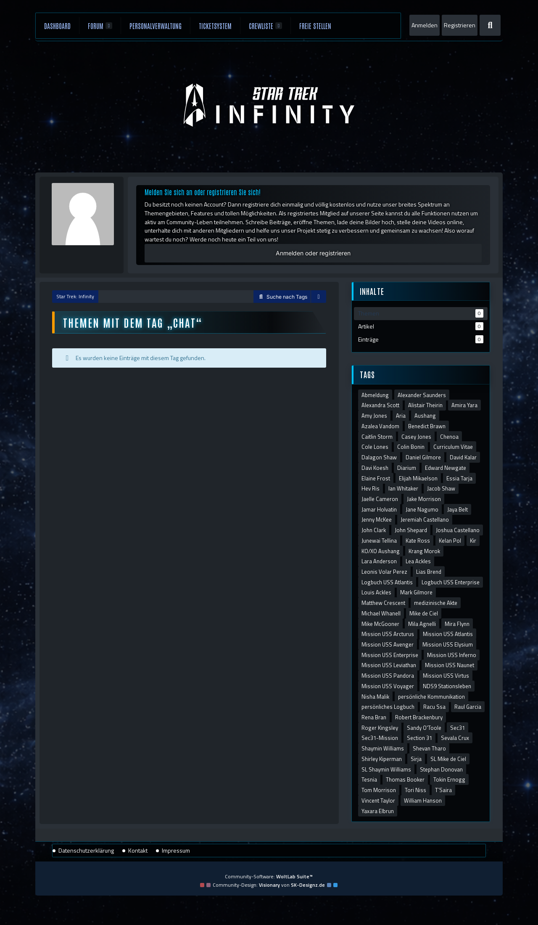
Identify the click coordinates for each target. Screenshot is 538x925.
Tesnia (369, 779)
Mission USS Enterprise (389, 655)
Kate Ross (418, 540)
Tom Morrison (378, 790)
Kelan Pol (450, 540)
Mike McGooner (380, 624)
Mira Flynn (457, 624)
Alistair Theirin (425, 405)
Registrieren (459, 25)
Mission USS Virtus (446, 675)
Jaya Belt (457, 509)
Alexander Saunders (422, 395)
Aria (401, 415)
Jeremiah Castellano (425, 519)
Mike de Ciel (423, 613)
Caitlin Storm (377, 436)
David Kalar (463, 457)
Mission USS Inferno (451, 655)
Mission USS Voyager (387, 686)
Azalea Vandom (380, 426)
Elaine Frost (375, 478)
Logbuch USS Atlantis (387, 582)
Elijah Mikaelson (418, 478)
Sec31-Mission (379, 738)
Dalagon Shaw (379, 457)
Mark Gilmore (416, 592)
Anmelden (424, 25)
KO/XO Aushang (380, 551)
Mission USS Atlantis (448, 634)
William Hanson (423, 800)
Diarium (406, 468)
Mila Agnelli (422, 624)
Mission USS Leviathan (388, 665)
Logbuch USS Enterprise (451, 582)
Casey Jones (416, 436)
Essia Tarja (459, 478)
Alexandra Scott (380, 405)
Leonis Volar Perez (384, 571)
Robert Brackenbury (419, 717)
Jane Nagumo (422, 509)
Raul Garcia (467, 706)
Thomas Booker (405, 779)
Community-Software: (269, 876)
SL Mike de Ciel (448, 759)
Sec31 (457, 728)
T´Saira (443, 790)
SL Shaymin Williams (386, 769)
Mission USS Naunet (449, 665)
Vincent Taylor (378, 800)
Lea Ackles (418, 561)
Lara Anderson (379, 561)
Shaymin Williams (382, 748)
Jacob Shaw (441, 488)
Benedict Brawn (427, 426)
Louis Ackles (376, 592)
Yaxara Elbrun (377, 811)
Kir (473, 540)
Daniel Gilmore (423, 457)
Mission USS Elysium (447, 644)
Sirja (416, 759)
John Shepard (411, 530)
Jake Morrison (424, 499)
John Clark (373, 530)
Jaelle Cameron (379, 499)
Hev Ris (370, 488)
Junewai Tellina (379, 540)
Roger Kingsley (379, 728)
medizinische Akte (435, 603)
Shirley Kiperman (381, 759)
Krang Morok (424, 551)
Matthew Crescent (383, 603)
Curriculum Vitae (453, 447)
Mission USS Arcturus (387, 634)
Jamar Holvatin (379, 509)
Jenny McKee (376, 519)
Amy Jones (374, 415)
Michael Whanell (381, 613)
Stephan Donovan (441, 769)
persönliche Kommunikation (431, 696)
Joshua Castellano (458, 530)
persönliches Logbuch (387, 706)
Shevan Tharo (429, 748)
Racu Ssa (434, 706)
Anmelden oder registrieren (313, 253)
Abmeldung (375, 395)
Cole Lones (374, 447)
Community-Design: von (269, 885)
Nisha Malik (375, 696)
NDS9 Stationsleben (447, 686)
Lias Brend (428, 571)
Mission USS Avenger (387, 644)
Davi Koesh (374, 468)
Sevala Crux (455, 738)
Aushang (425, 415)
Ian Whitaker (403, 488)
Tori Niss (415, 790)
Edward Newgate (445, 468)
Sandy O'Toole (424, 728)
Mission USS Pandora (387, 675)
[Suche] (490, 25)
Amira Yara (464, 405)
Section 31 (419, 738)
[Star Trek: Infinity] (269, 105)
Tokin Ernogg (449, 779)
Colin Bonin (411, 447)
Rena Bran (373, 717)
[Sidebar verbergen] (318, 297)
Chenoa (449, 436)
